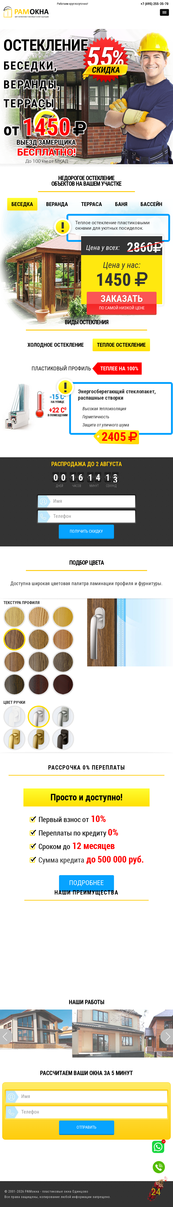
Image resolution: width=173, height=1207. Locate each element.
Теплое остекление (121, 345)
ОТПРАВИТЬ (86, 1127)
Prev (6, 1036)
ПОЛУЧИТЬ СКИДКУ (86, 531)
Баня (121, 204)
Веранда (57, 204)
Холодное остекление (55, 345)
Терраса (91, 204)
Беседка (22, 204)
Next (166, 1036)
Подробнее (86, 883)
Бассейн (151, 204)
